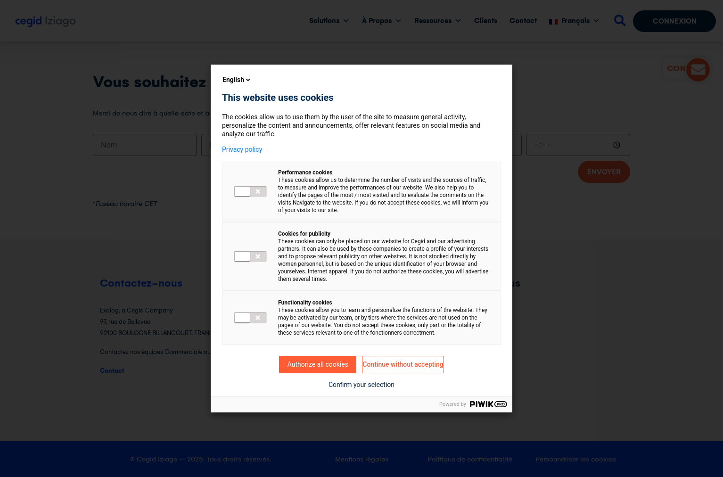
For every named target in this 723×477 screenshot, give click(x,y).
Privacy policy (242, 149)
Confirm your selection (361, 384)
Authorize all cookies (318, 364)
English (237, 79)
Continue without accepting (402, 364)
